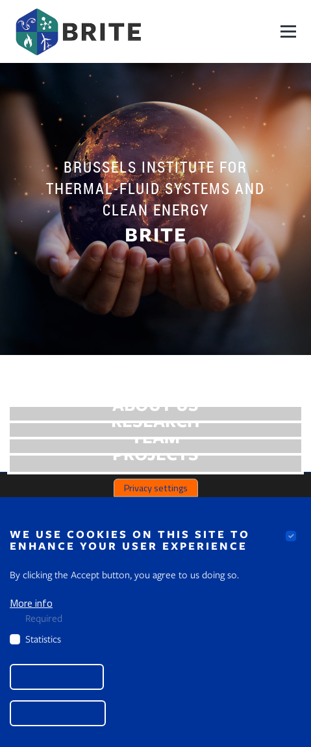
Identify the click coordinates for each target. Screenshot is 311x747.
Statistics (43, 638)
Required (43, 617)
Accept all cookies (58, 713)
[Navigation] (288, 31)
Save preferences (57, 677)
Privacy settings (156, 487)
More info (31, 603)
